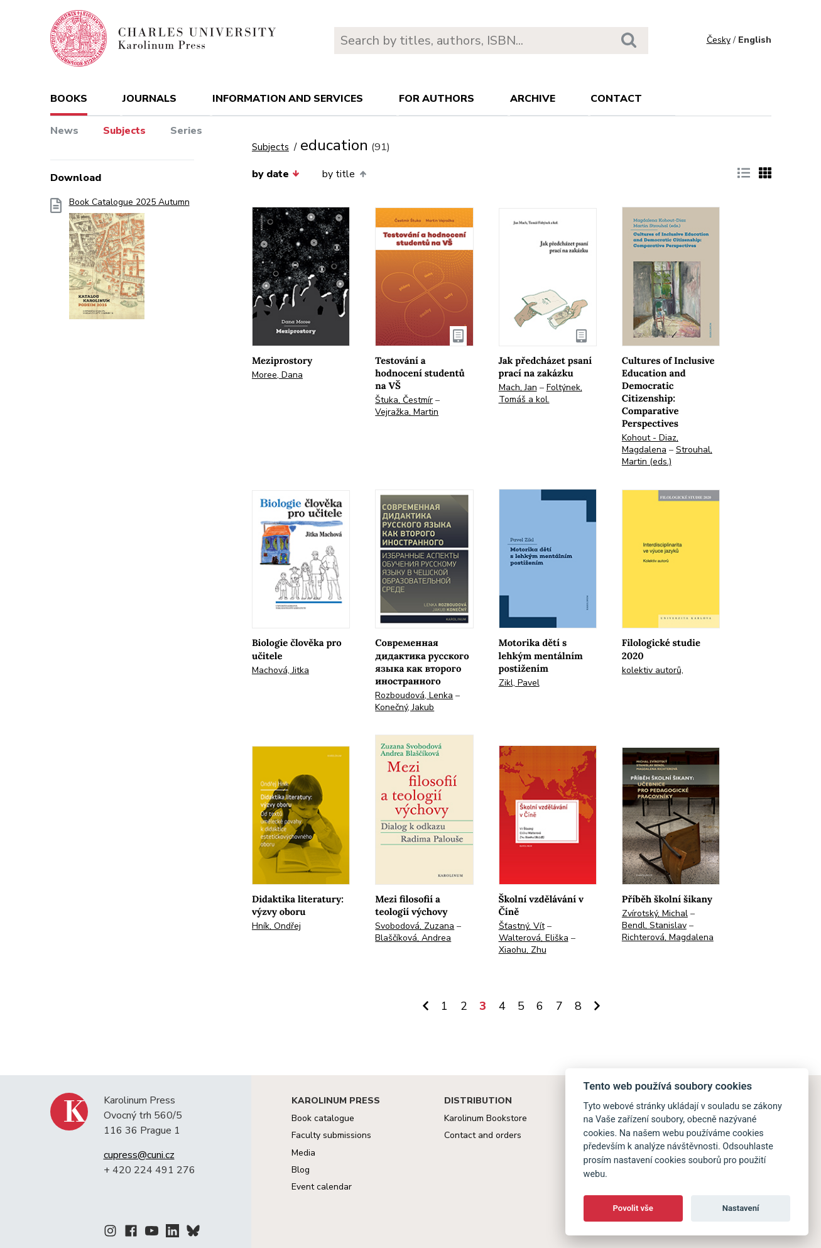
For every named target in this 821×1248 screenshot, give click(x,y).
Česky (719, 40)
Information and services (287, 99)
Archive (532, 99)
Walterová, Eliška (533, 938)
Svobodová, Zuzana (414, 926)
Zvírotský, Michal (655, 913)
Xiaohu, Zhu (522, 950)
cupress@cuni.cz (139, 1155)
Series (186, 131)
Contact (616, 99)
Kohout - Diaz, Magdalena (650, 444)
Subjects (124, 131)
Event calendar (321, 1187)
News (64, 131)
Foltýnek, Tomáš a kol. (540, 393)
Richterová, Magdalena (668, 937)
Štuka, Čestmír (404, 400)
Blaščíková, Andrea (413, 938)
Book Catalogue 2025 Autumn (129, 262)
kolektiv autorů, (652, 670)
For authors (436, 99)
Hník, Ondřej (276, 926)
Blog (300, 1170)
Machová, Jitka (280, 670)
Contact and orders (482, 1135)
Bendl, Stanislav (654, 925)
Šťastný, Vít (522, 926)
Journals (149, 99)
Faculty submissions (331, 1135)
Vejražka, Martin (406, 412)
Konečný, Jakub (404, 707)
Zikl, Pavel (519, 683)
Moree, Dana (277, 375)
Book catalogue (322, 1118)
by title (344, 174)
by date (276, 174)
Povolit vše (633, 1208)
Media (303, 1153)
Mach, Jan (518, 387)
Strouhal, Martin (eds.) (667, 456)
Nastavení (740, 1208)
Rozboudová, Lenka (414, 695)
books (68, 99)
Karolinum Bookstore (485, 1118)
